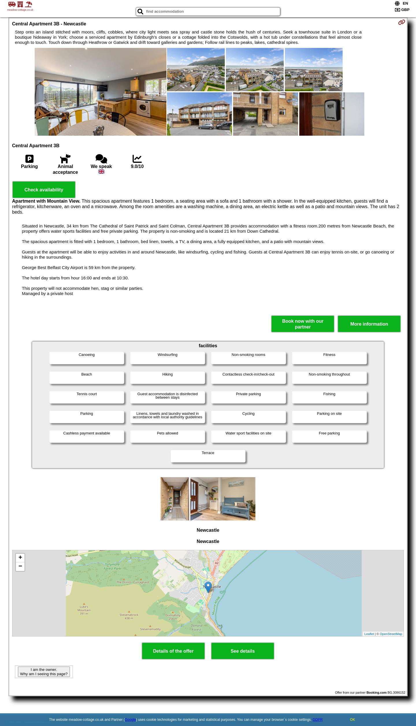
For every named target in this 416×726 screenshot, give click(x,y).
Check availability (44, 189)
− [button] (20, 566)
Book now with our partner (303, 324)
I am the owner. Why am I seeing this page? (44, 671)
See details (243, 651)
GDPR (318, 720)
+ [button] (20, 558)
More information (369, 324)
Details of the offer (173, 651)
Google (130, 720)
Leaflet (369, 634)
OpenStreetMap (391, 634)
